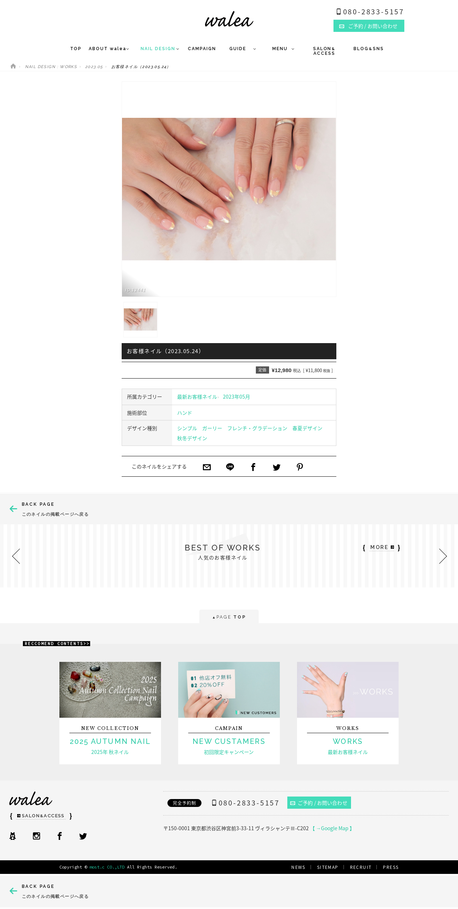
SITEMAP (327, 867)
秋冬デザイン (192, 438)
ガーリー (212, 428)
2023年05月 (236, 396)
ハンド (184, 412)
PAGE (229, 618)
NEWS (298, 867)
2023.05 (94, 66)
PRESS (391, 867)
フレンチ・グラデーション (257, 428)
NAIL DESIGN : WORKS (51, 66)
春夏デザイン (307, 428)
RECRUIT (361, 867)
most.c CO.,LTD (107, 867)
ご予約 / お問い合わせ (318, 802)
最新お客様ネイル (197, 396)
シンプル (187, 428)
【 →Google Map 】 (332, 828)
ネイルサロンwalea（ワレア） (229, 19)
